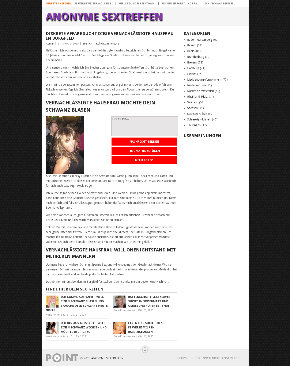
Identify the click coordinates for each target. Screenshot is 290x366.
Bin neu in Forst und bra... (180, 3)
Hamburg (193, 68)
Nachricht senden (144, 141)
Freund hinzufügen (144, 151)
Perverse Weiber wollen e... (94, 3)
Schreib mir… (145, 126)
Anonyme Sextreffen (104, 16)
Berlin (191, 51)
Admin (50, 43)
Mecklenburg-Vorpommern (204, 79)
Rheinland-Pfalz (197, 96)
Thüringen (194, 125)
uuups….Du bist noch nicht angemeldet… (210, 358)
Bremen (87, 43)
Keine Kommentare (107, 43)
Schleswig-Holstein (199, 119)
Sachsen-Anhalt (197, 113)
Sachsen (192, 108)
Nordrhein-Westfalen (200, 91)
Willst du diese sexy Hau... (137, 3)
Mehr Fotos (144, 160)
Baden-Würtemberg (199, 39)
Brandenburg (195, 56)
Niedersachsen (196, 85)
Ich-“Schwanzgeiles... (220, 3)
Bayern (191, 45)
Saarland (192, 102)
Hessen (191, 74)
